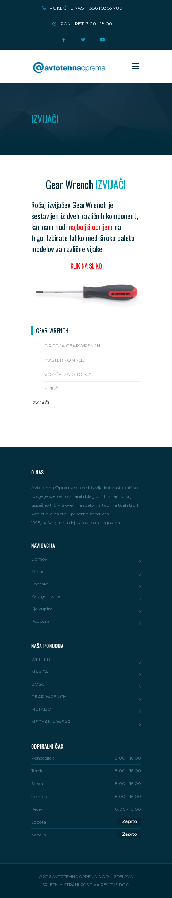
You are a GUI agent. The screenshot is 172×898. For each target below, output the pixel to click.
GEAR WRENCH (48, 696)
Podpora (40, 621)
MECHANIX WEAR (51, 721)
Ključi (52, 388)
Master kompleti (66, 360)
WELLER (40, 659)
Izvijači (40, 403)
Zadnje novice (45, 596)
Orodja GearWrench (72, 345)
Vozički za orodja (68, 374)
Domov (39, 559)
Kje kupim (42, 608)
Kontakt (39, 584)
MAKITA (39, 672)
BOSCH (39, 684)
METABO (41, 709)
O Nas (37, 571)
